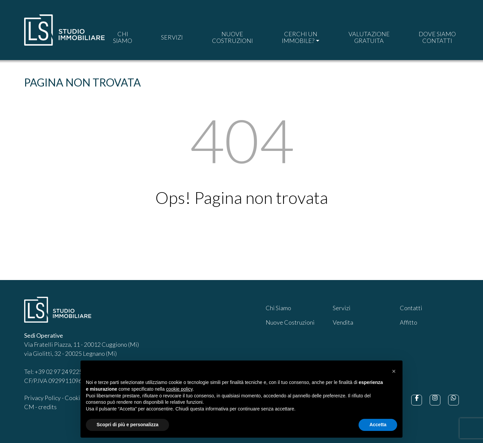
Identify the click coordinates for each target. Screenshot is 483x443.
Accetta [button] (377, 424)
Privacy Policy (42, 397)
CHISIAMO (122, 37)
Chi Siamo (278, 308)
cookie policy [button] (179, 389)
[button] (393, 371)
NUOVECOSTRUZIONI (232, 37)
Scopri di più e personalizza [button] (127, 424)
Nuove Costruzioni (290, 322)
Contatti (411, 308)
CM (29, 406)
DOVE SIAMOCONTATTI (437, 37)
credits (47, 406)
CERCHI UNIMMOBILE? (299, 37)
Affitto (408, 322)
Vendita (343, 322)
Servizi (342, 308)
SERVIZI (172, 37)
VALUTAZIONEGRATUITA (369, 37)
